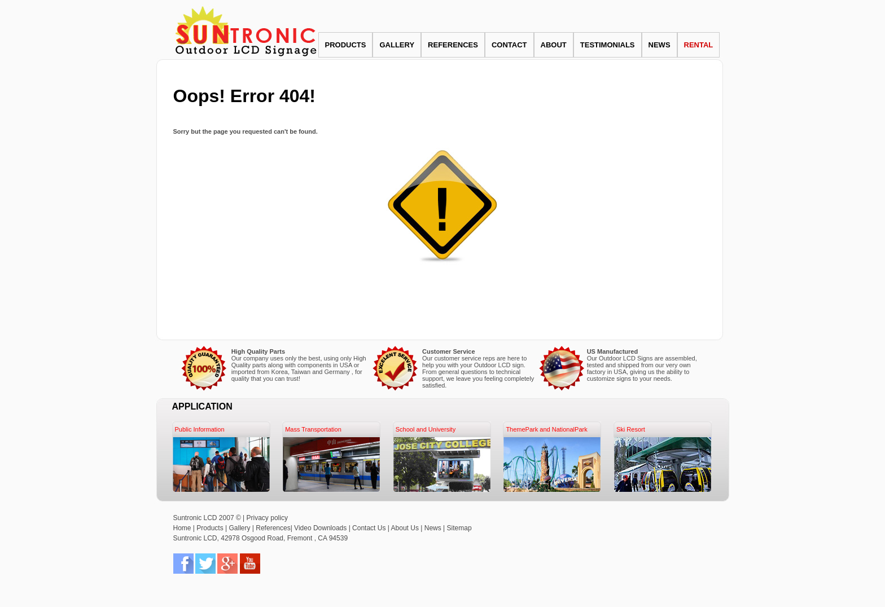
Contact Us (368, 528)
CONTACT (509, 45)
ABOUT (554, 45)
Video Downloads (321, 528)
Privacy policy (267, 518)
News (432, 528)
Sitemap (459, 528)
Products (209, 528)
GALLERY (396, 45)
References (273, 528)
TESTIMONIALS (607, 45)
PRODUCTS (345, 45)
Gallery (239, 528)
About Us (405, 528)
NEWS (660, 45)
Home (182, 528)
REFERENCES (453, 45)
